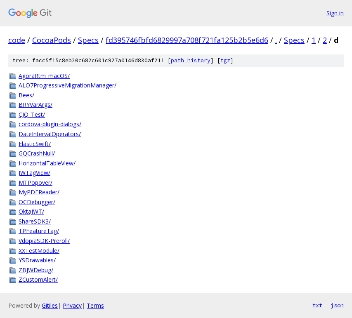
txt (317, 305)
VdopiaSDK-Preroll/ (44, 241)
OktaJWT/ (31, 211)
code (16, 40)
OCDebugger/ (37, 202)
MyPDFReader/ (39, 192)
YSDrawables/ (37, 260)
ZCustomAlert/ (38, 279)
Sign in (335, 13)
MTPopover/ (35, 182)
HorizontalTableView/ (47, 163)
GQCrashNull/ (37, 153)
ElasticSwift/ (35, 144)
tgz (225, 60)
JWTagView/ (34, 173)
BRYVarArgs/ (35, 104)
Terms (95, 305)
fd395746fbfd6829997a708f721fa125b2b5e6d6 (187, 40)
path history (190, 60)
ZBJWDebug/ (36, 270)
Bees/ (26, 95)
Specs (88, 40)
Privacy (72, 305)
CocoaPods (51, 40)
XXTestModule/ (39, 250)
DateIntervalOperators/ (50, 134)
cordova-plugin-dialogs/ (50, 124)
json (337, 305)
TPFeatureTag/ (39, 231)
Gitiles (50, 305)
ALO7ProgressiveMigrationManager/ (67, 85)
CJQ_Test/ (32, 114)
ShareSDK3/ (35, 221)
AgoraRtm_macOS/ (44, 76)
